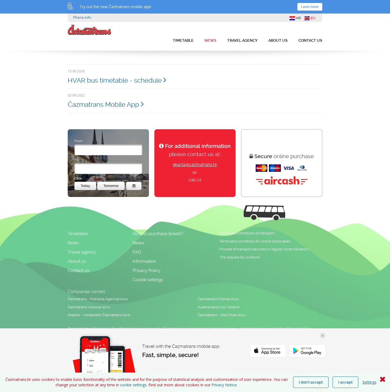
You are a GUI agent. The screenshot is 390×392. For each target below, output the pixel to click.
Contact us (310, 40)
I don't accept (311, 382)
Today (85, 186)
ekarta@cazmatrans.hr (195, 164)
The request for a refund (239, 257)
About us (278, 40)
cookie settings (133, 384)
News (210, 40)
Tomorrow (111, 186)
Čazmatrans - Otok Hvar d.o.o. (222, 315)
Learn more (309, 7)
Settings (369, 382)
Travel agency (242, 40)
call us (195, 179)
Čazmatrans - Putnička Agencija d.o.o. (98, 299)
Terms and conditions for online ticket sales (254, 241)
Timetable (183, 40)
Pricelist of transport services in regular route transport (263, 249)
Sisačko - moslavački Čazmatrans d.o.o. (99, 315)
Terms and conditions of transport (247, 233)
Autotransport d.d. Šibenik (219, 307)
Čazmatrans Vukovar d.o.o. (89, 307)
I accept (345, 382)
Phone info (82, 17)
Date (78, 178)
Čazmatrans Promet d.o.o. (218, 299)
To (76, 160)
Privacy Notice (224, 384)
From (78, 141)
